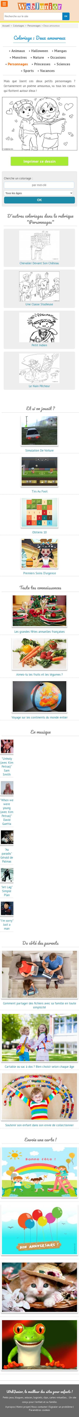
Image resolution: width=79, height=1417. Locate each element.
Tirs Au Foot (39, 489)
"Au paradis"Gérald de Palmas (7, 853)
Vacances (47, 70)
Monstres (19, 57)
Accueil (6, 25)
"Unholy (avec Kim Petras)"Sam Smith (7, 764)
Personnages (34, 25)
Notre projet (23, 1406)
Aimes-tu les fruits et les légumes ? (39, 672)
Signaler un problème (61, 1406)
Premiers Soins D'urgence (39, 571)
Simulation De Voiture (39, 448)
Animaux (18, 50)
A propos (10, 1406)
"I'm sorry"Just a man (7, 922)
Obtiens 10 (39, 530)
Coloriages (18, 25)
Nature (38, 57)
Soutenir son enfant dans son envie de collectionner (39, 1123)
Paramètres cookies (39, 1410)
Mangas (60, 50)
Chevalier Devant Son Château (39, 261)
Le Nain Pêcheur (39, 384)
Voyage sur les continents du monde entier (40, 715)
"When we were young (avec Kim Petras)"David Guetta (7, 810)
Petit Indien (39, 343)
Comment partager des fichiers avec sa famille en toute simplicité (39, 1003)
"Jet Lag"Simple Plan (7, 889)
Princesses (42, 64)
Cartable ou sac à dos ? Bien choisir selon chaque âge (39, 1065)
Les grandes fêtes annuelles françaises (39, 630)
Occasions (58, 57)
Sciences (63, 64)
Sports (28, 70)
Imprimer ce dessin (39, 161)
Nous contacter (39, 1406)
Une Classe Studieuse (39, 302)
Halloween (39, 50)
